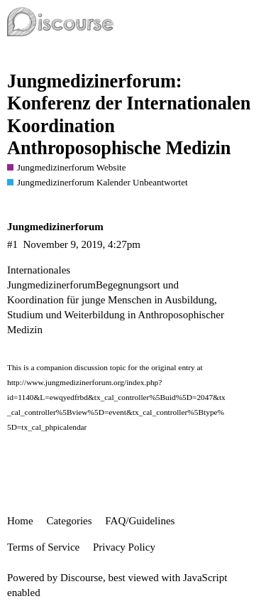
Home (20, 520)
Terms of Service (43, 547)
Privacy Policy (124, 547)
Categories (69, 520)
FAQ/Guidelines (139, 520)
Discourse (81, 577)
